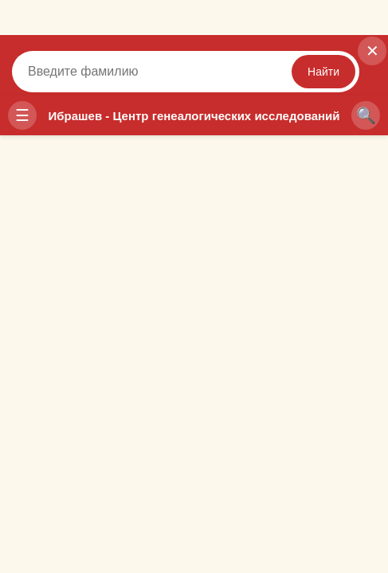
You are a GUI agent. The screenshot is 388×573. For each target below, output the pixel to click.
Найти (323, 71)
